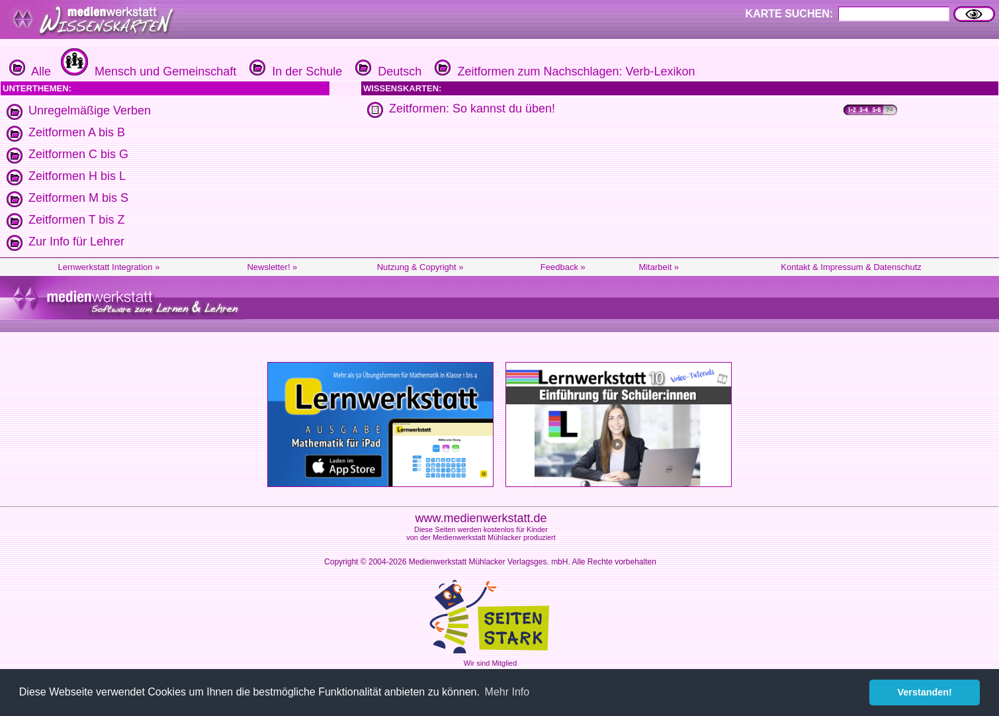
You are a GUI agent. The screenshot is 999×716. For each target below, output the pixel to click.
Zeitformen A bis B (76, 132)
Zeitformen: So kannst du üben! (472, 108)
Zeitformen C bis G (78, 154)
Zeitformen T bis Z (76, 219)
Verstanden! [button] (925, 692)
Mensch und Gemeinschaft (147, 71)
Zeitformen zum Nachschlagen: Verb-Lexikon (563, 71)
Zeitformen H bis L (77, 176)
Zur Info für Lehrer (76, 241)
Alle (30, 71)
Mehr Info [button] (507, 691)
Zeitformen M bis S (78, 197)
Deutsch (386, 71)
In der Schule (294, 71)
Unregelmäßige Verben (89, 110)
